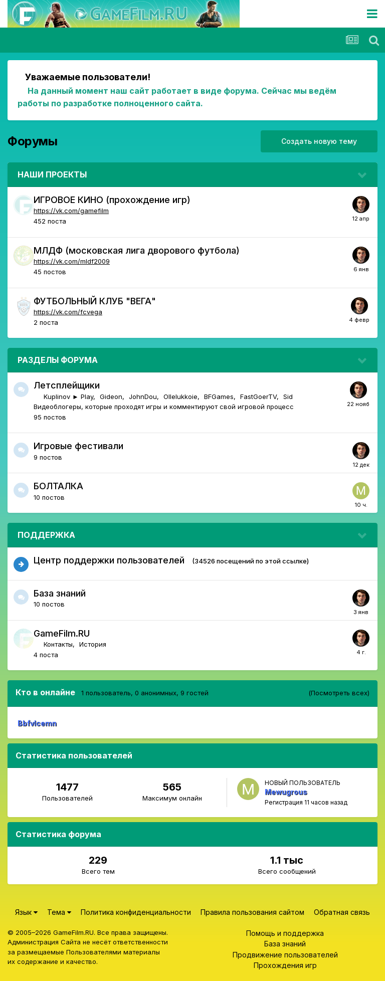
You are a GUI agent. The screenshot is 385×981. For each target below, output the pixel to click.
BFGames (219, 397)
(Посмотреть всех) (338, 693)
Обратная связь (342, 912)
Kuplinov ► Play (68, 397)
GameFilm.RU (62, 633)
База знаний (60, 593)
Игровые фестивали (78, 446)
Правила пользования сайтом (252, 912)
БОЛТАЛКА (58, 486)
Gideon (111, 397)
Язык (26, 912)
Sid (288, 397)
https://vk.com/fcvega (68, 312)
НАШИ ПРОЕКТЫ (52, 174)
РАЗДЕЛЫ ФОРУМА (58, 360)
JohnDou (143, 397)
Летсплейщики (67, 385)
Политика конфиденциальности (136, 912)
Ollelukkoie (180, 397)
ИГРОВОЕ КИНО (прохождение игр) (112, 199)
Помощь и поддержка (285, 933)
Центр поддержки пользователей (109, 560)
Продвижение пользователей (285, 954)
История (92, 644)
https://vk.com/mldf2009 (72, 261)
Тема (59, 912)
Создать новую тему (319, 141)
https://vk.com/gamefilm (71, 211)
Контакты (58, 644)
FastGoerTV (258, 397)
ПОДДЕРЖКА (46, 535)
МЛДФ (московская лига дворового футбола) (137, 250)
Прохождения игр (285, 965)
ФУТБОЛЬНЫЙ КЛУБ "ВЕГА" (95, 301)
